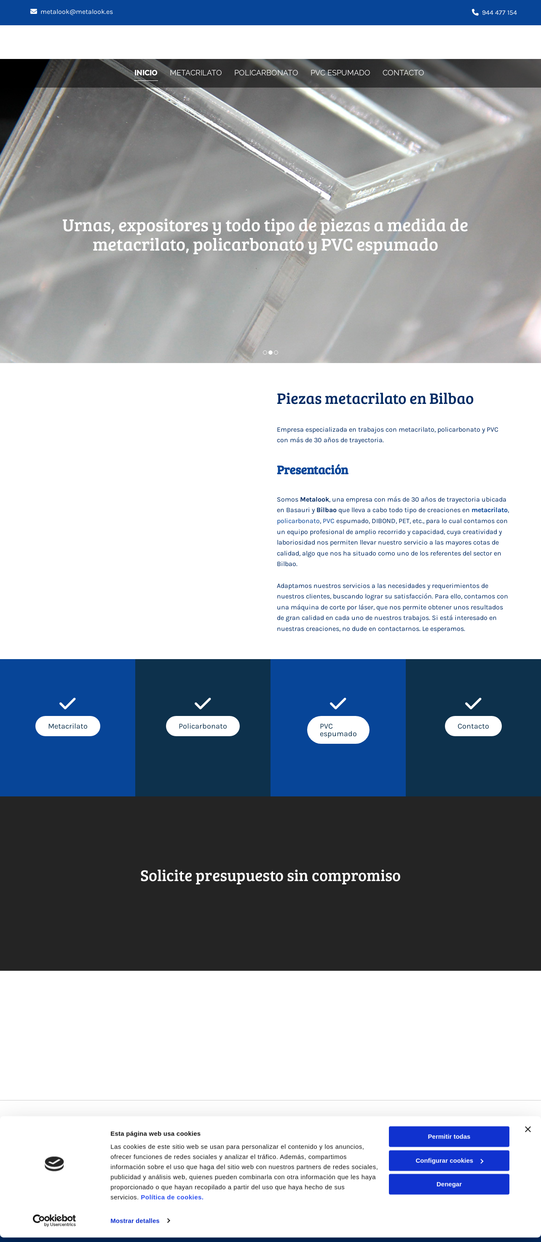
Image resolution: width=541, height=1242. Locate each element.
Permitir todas (449, 1141)
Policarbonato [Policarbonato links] (267, 72)
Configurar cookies (449, 1165)
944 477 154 (499, 12)
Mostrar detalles (135, 1225)
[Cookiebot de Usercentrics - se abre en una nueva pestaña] (54, 1225)
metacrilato (489, 510)
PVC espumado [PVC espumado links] (342, 72)
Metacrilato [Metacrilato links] (196, 72)
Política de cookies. (172, 1202)
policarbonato (298, 521)
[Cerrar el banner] (528, 1134)
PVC (329, 521)
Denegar (449, 1189)
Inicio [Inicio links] (146, 72)
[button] (67, 726)
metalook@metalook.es (76, 12)
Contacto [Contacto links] (405, 72)
